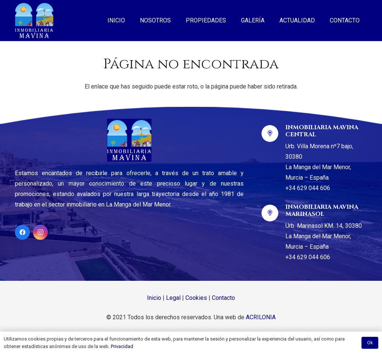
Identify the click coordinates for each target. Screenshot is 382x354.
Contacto (223, 297)
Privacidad (122, 346)
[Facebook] (22, 232)
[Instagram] (40, 232)
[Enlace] (34, 20)
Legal (173, 297)
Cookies (196, 297)
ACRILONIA (261, 317)
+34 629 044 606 (307, 188)
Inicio (154, 297)
